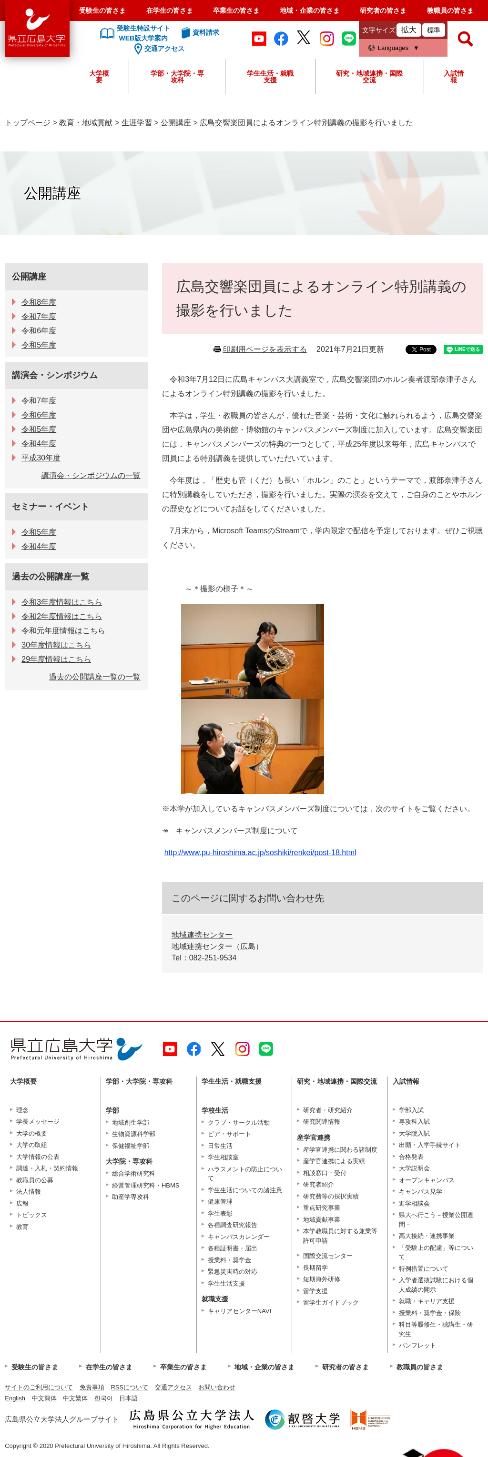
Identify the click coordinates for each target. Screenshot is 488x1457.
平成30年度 (41, 458)
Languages (393, 47)
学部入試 (411, 1110)
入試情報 (454, 77)
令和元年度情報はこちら (63, 631)
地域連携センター (202, 935)
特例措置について (423, 1268)
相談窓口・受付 (324, 1173)
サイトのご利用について (39, 1387)
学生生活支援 (226, 1283)
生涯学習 (137, 123)
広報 (22, 1203)
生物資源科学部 (133, 1134)
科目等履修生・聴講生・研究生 (436, 1329)
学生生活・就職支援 (270, 77)
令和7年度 (38, 316)
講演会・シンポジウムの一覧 (91, 475)
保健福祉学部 (130, 1145)
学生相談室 (223, 1157)
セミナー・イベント (50, 506)
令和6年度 (38, 331)
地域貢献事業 (321, 1219)
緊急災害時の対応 (232, 1271)
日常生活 (220, 1145)
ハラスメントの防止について (245, 1174)
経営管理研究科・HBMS (146, 1185)
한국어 (103, 1398)
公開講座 (176, 123)
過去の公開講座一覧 (50, 576)
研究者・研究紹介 (328, 1110)
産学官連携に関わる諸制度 (340, 1149)
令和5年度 (38, 345)
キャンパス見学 (420, 1191)
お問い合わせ (216, 1387)
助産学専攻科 (130, 1196)
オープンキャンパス (427, 1180)
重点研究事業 (321, 1207)
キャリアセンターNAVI (239, 1311)
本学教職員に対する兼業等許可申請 (340, 1235)
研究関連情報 (321, 1121)
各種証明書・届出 (232, 1248)
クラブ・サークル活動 (239, 1122)
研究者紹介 (318, 1184)
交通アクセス (173, 1387)
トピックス (31, 1214)
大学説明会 (414, 1168)
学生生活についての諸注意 (245, 1190)
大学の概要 (31, 1133)
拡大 (409, 30)
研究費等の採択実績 (331, 1196)
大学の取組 (31, 1144)
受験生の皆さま (102, 10)
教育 (22, 1226)
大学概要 (99, 77)
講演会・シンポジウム (55, 375)
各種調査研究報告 (232, 1224)
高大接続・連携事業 (427, 1235)
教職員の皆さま (450, 10)
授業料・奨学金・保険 (430, 1313)
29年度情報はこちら (56, 659)
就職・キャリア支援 (427, 1301)
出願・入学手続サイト (430, 1144)
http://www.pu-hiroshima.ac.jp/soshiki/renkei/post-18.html (260, 852)
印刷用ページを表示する (265, 349)
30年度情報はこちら (56, 645)
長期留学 (315, 1267)
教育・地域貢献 (85, 123)
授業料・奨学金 (229, 1260)
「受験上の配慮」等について (436, 1252)
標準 (433, 30)
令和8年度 (38, 302)
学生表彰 (220, 1213)
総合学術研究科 (133, 1173)
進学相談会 (414, 1203)
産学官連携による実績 (334, 1161)
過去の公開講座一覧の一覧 (95, 677)
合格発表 (411, 1156)
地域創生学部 (130, 1122)
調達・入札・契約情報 (47, 1168)
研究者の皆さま (383, 10)
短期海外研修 (321, 1279)
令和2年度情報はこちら (61, 616)
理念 (22, 1110)
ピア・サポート (229, 1134)
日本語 (128, 1398)
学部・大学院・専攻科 (177, 77)
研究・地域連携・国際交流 (369, 77)
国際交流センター (328, 1255)
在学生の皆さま (169, 10)
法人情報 (28, 1191)
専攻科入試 (414, 1121)
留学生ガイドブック (331, 1302)
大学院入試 (414, 1133)
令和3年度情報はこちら (61, 602)
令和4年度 (38, 443)
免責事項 (92, 1387)
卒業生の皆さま (236, 10)
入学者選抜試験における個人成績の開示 (436, 1285)
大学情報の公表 (38, 1156)
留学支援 (315, 1291)
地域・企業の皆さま (310, 10)
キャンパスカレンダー (239, 1236)
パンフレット (417, 1345)
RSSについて (129, 1387)
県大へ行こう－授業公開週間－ (436, 1219)
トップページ (28, 123)
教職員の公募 (34, 1180)
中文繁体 (75, 1398)
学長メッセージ (38, 1121)
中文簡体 (44, 1398)
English (15, 1398)
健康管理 (220, 1201)
